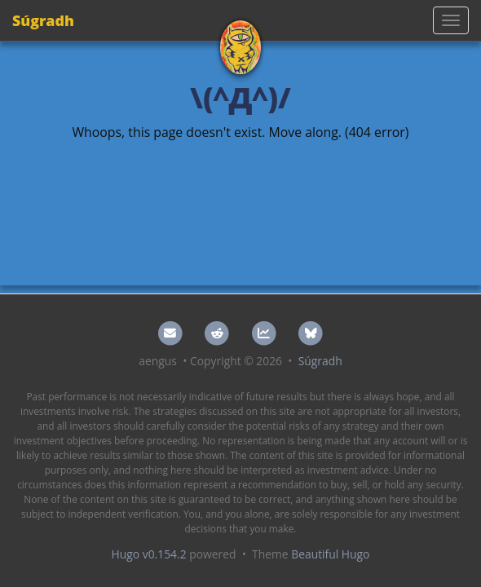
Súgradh (43, 20)
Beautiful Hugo (330, 554)
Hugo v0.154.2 (149, 554)
